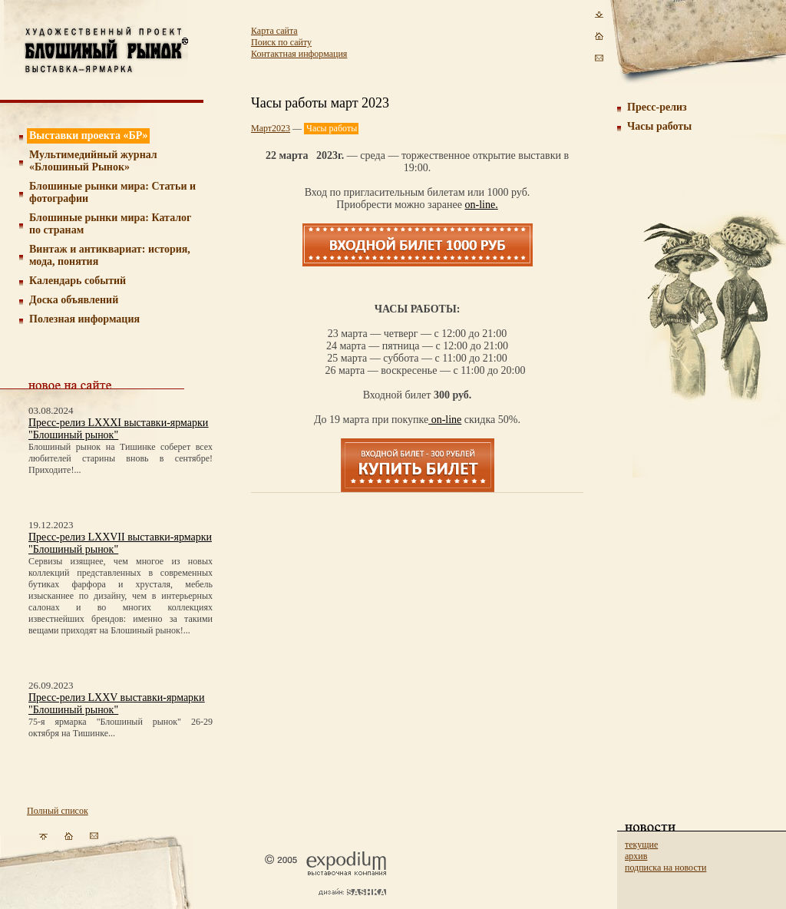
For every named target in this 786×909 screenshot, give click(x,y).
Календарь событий (77, 280)
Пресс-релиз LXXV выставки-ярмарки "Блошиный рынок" (116, 704)
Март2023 (270, 128)
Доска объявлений (73, 300)
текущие (641, 844)
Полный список (57, 810)
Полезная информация (84, 319)
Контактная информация (299, 53)
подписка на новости (665, 867)
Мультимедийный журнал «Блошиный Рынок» (93, 161)
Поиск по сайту (281, 42)
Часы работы (659, 126)
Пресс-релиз (657, 107)
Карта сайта (274, 30)
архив (636, 856)
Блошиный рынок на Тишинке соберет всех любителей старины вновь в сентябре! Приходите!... (120, 458)
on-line (480, 204)
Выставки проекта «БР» (88, 135)
